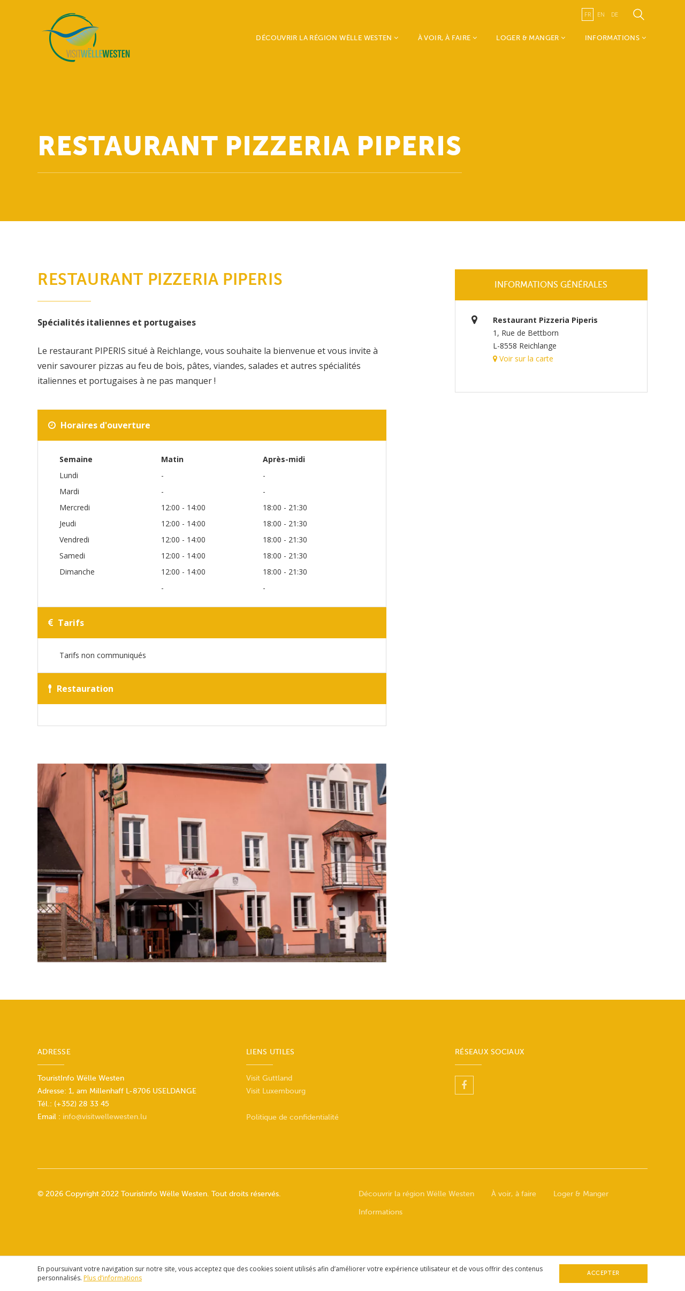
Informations (615, 38)
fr (587, 14)
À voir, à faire (447, 38)
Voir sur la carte (523, 358)
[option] (211, 863)
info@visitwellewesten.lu (105, 1117)
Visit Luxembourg (276, 1091)
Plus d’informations (112, 1277)
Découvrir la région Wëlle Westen (327, 38)
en (601, 14)
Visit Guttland (269, 1078)
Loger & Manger (530, 38)
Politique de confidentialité (292, 1117)
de (614, 14)
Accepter (603, 1273)
